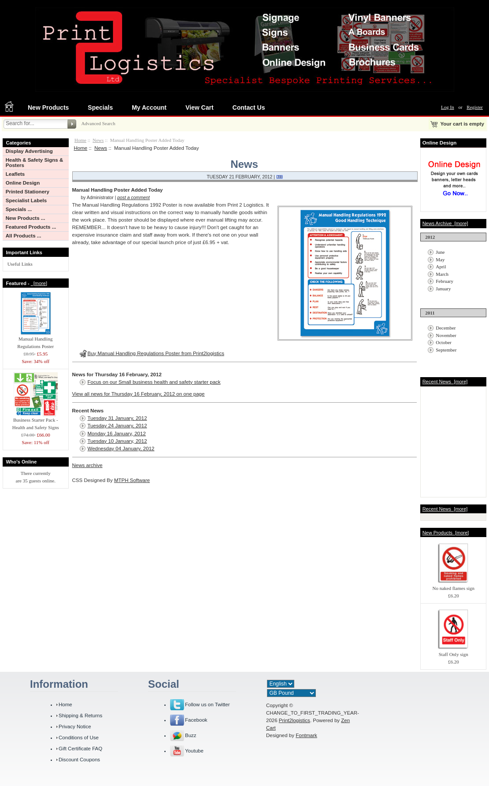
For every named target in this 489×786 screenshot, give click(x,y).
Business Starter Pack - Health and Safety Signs (35, 421)
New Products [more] (445, 532)
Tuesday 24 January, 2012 (117, 425)
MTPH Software (132, 480)
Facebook (196, 720)
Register (475, 107)
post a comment (133, 197)
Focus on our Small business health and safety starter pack (154, 382)
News (98, 140)
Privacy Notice (75, 726)
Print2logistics (294, 720)
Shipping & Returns (80, 715)
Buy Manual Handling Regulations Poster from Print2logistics (156, 353)
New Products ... (25, 218)
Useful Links (20, 264)
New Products (48, 107)
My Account (149, 107)
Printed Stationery (27, 191)
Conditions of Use (79, 737)
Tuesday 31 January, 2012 (117, 418)
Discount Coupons (79, 759)
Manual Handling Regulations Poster (36, 340)
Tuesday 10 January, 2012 (117, 441)
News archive (87, 465)
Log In (447, 107)
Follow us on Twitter (207, 704)
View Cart (199, 107)
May (440, 259)
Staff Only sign (453, 651)
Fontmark (306, 735)
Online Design (23, 182)
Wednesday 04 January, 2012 (121, 448)
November (446, 335)
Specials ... (19, 209)
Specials (100, 107)
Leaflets (15, 174)
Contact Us (249, 107)
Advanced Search (98, 123)
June (440, 252)
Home (80, 140)
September (446, 349)
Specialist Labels (26, 200)
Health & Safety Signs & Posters (34, 162)
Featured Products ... (31, 227)
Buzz (190, 735)
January (443, 288)
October (443, 342)
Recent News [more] (445, 381)
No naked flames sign (453, 585)
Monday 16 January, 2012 (117, 433)
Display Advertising (29, 151)
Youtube (194, 750)
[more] (39, 283)
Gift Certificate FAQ (80, 748)
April (441, 266)
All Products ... (23, 235)
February (444, 281)
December (446, 327)
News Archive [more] (445, 223)
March (442, 274)
